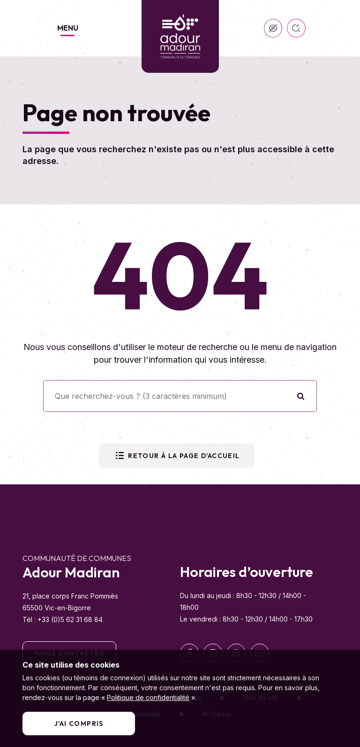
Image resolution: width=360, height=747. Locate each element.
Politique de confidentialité (148, 697)
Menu (67, 27)
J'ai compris (79, 723)
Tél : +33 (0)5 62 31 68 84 (62, 619)
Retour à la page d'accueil (176, 456)
